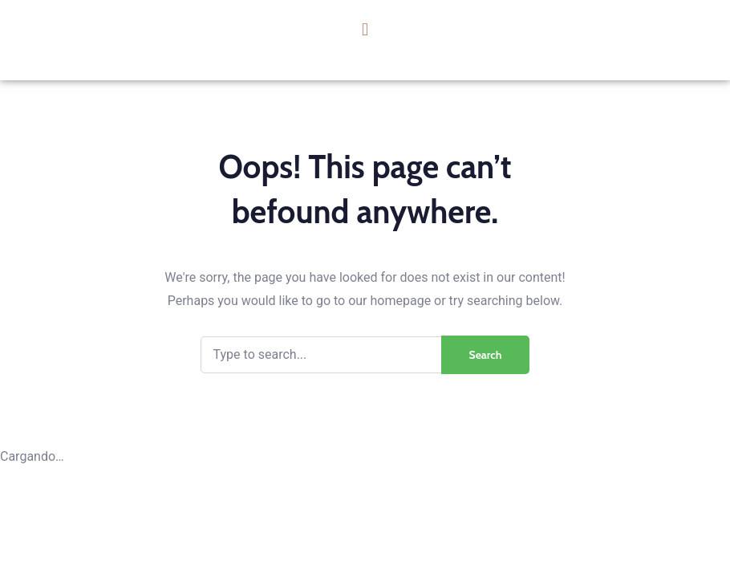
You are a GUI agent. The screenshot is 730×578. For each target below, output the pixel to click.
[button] (364, 29)
